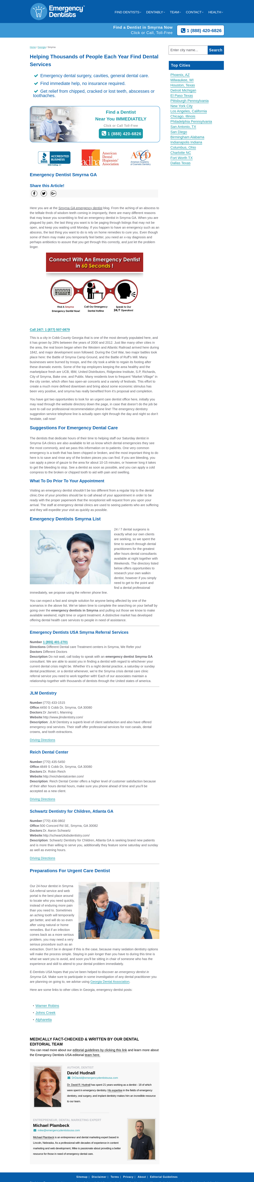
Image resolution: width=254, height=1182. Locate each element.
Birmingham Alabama (187, 137)
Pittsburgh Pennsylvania (189, 101)
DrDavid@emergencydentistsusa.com (92, 1077)
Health (214, 12)
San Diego (178, 132)
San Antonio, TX (183, 127)
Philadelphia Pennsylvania (191, 121)
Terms (115, 1177)
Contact (193, 12)
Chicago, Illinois (182, 116)
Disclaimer (99, 1177)
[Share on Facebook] (34, 193)
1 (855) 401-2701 (55, 642)
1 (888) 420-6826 (200, 31)
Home (33, 47)
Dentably (154, 12)
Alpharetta (43, 1020)
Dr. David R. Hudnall (78, 1084)
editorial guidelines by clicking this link (100, 1050)
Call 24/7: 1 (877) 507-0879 (50, 329)
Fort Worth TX (181, 158)
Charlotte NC (180, 153)
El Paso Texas (181, 96)
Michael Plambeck (43, 1137)
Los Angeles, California (188, 111)
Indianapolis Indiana (186, 142)
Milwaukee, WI (182, 80)
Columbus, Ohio (183, 147)
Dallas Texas (180, 163)
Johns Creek (45, 1013)
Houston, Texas (182, 85)
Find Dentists (127, 12)
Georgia (42, 47)
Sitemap (81, 1177)
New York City (181, 106)
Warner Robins (47, 1006)
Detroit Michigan (183, 90)
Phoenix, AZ (180, 75)
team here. (92, 1055)
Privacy (128, 1177)
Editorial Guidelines (164, 1177)
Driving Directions (42, 740)
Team (174, 12)
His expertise (115, 1090)
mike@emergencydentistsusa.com (56, 1130)
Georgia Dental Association (109, 981)
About (142, 1177)
